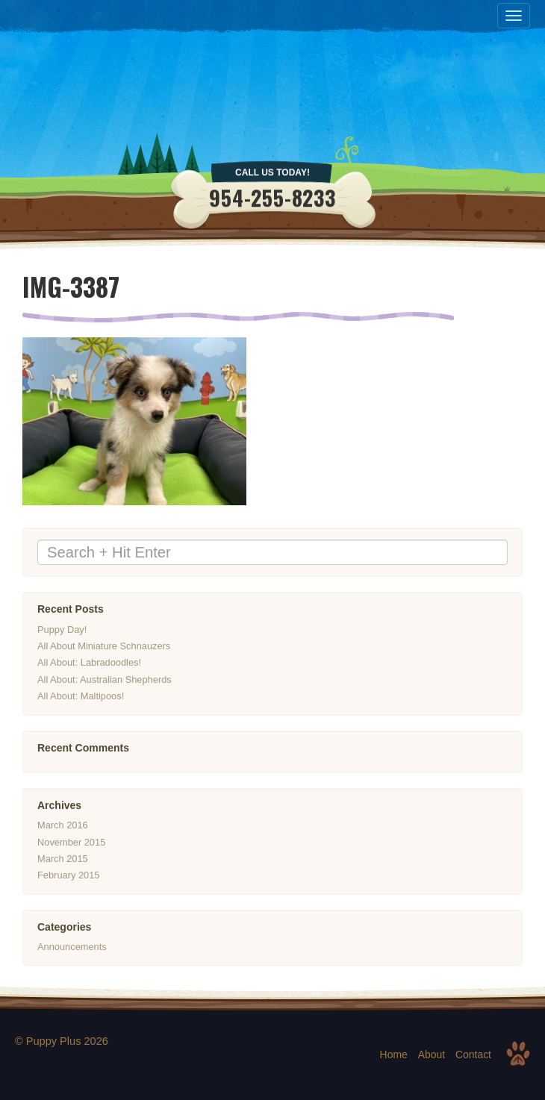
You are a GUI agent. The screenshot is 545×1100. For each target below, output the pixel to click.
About (431, 1054)
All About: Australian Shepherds (104, 679)
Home (394, 1054)
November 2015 (71, 842)
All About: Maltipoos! (80, 695)
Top (518, 1053)
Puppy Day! (62, 629)
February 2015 (68, 875)
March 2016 (62, 825)
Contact (473, 1054)
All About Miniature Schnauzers (103, 645)
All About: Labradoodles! (89, 663)
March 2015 (62, 858)
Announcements (72, 946)
